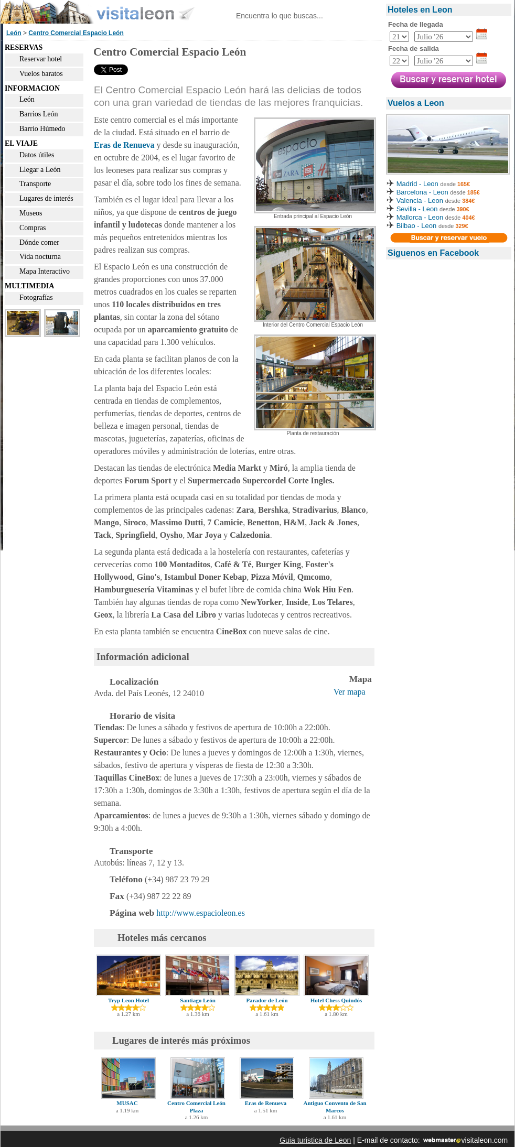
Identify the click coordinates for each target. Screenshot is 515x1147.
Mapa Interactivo (44, 271)
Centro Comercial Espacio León (75, 33)
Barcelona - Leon (423, 192)
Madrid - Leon (417, 184)
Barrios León (38, 114)
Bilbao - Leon (416, 226)
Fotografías (36, 297)
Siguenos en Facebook (433, 252)
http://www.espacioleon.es (200, 912)
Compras (32, 228)
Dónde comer (39, 242)
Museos (30, 213)
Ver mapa (350, 691)
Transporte (35, 184)
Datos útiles (37, 155)
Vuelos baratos (41, 74)
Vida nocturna (40, 257)
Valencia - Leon (419, 200)
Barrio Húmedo (42, 129)
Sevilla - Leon (417, 209)
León (14, 33)
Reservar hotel (40, 59)
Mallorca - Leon (420, 217)
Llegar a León (40, 170)
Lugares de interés (46, 198)
